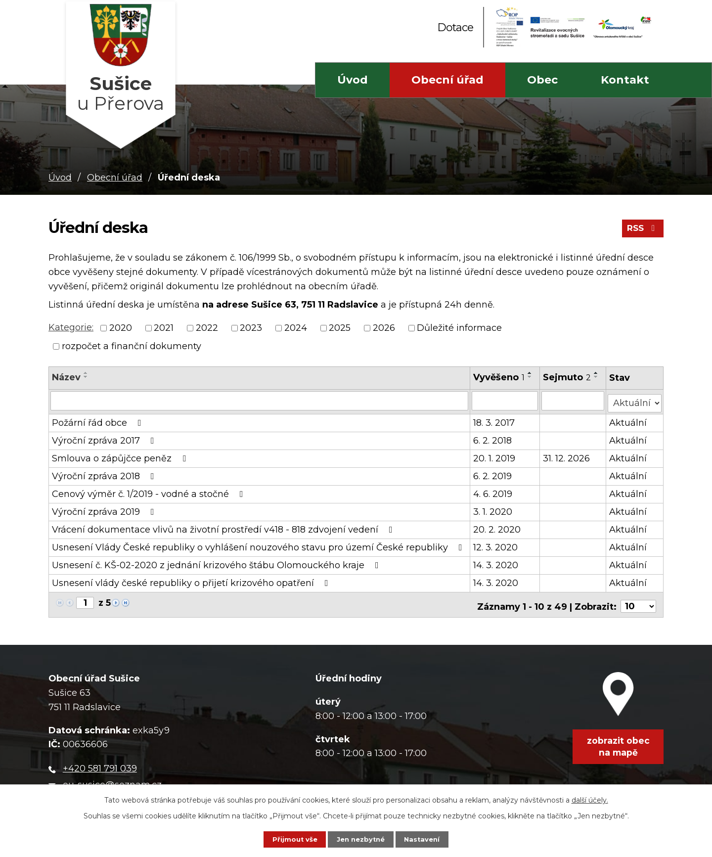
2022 (207, 327)
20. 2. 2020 (497, 527)
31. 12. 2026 (566, 456)
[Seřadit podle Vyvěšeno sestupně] (530, 377)
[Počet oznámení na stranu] (638, 600)
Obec (542, 80)
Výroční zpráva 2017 (105, 438)
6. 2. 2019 (493, 473)
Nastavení (431, 838)
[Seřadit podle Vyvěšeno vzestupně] (530, 373)
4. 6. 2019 (493, 491)
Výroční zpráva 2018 (105, 473)
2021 (164, 327)
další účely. (590, 797)
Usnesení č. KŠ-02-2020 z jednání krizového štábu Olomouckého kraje (217, 562)
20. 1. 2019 (495, 456)
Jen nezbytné (361, 838)
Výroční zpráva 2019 (105, 509)
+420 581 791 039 (100, 763)
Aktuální (629, 420)
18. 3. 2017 (494, 420)
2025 (340, 327)
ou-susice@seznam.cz (112, 778)
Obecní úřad (447, 80)
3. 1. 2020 (493, 509)
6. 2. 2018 (493, 438)
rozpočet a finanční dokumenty (131, 346)
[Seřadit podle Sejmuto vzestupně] (596, 373)
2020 (120, 327)
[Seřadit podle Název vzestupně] (86, 373)
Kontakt (625, 80)
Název (66, 377)
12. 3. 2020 (496, 545)
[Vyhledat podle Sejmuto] (573, 400)
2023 (251, 327)
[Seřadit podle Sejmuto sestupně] (596, 377)
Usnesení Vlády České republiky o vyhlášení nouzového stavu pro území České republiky (259, 545)
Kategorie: (70, 327)
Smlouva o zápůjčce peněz (121, 456)
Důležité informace (459, 327)
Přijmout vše (285, 838)
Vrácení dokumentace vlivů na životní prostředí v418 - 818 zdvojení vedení (224, 527)
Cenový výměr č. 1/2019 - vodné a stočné (149, 491)
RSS (641, 231)
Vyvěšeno (499, 377)
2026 (384, 327)
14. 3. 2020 (496, 562)
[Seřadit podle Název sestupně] (86, 377)
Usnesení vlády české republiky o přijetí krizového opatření (192, 580)
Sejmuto (567, 377)
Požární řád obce (98, 420)
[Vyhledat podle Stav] (635, 399)
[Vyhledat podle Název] (259, 400)
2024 (295, 327)
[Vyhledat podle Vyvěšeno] (505, 400)
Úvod (352, 80)
